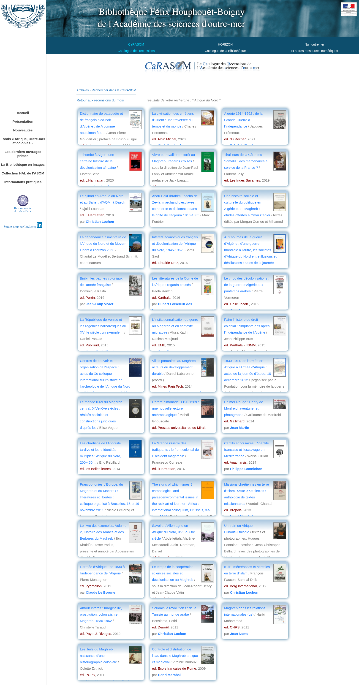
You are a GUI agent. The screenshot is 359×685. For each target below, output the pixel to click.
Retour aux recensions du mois (100, 100)
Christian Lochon (100, 221)
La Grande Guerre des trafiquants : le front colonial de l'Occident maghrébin (175, 449)
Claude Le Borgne (100, 592)
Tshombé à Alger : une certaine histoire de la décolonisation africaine (98, 161)
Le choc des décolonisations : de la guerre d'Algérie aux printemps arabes (246, 284)
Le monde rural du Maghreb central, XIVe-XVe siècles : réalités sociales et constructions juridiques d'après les (101, 414)
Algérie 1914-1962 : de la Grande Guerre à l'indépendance (243, 119)
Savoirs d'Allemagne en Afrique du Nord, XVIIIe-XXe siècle (173, 532)
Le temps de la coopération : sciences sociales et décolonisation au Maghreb (173, 573)
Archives (82, 90)
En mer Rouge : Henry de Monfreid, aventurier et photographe (243, 408)
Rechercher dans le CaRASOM (114, 90)
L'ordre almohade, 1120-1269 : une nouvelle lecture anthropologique (175, 408)
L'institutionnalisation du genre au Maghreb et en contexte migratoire (175, 326)
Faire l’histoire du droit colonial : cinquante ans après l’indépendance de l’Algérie (246, 326)
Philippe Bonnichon (246, 469)
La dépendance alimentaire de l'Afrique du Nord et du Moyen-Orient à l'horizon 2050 (103, 243)
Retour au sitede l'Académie (23, 210)
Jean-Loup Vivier (100, 304)
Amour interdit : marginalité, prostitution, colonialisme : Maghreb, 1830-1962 (101, 614)
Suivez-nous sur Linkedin (23, 227)
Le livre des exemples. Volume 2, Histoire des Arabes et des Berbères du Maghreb (103, 532)
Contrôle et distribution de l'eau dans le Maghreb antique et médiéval (175, 655)
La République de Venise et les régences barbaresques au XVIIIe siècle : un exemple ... (103, 326)
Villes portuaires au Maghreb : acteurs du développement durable (175, 367)
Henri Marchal (169, 675)
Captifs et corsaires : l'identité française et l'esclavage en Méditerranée (246, 449)
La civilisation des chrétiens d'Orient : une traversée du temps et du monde (173, 119)
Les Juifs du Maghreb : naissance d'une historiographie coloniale (98, 655)
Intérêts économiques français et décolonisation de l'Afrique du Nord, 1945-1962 (175, 243)
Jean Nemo (239, 634)
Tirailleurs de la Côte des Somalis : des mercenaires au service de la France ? (246, 161)
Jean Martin (239, 427)
